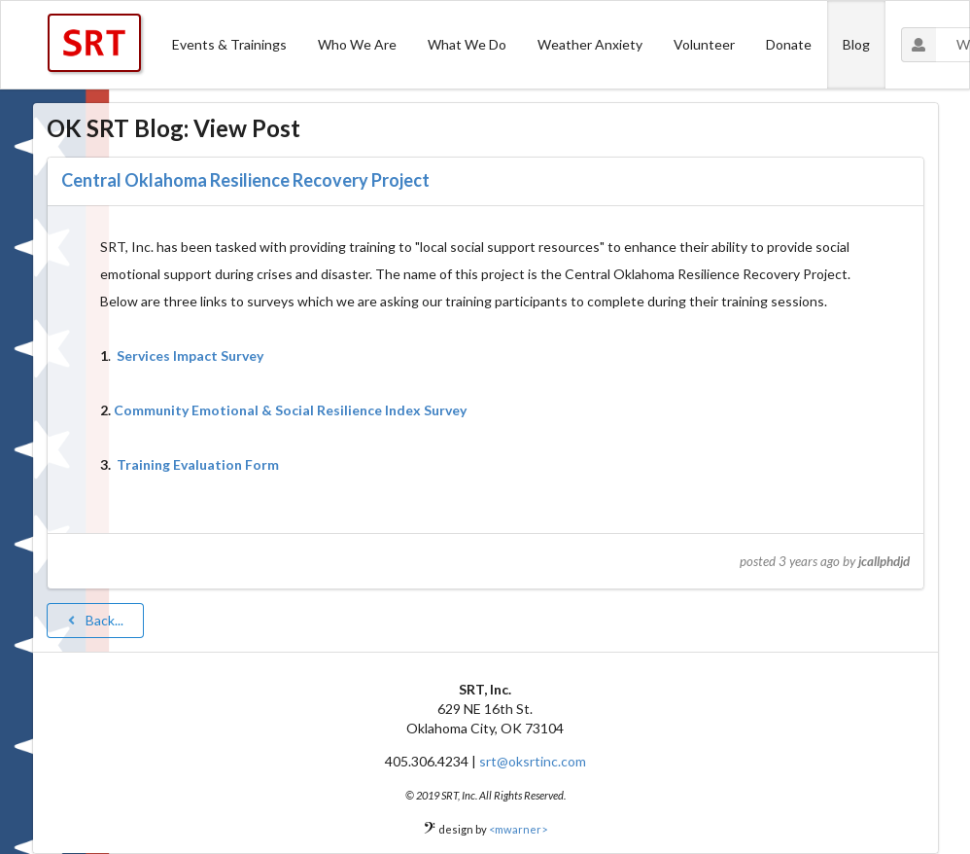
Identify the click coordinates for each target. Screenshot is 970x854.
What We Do (467, 44)
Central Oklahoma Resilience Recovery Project (245, 180)
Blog (856, 44)
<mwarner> (518, 829)
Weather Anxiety (589, 44)
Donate (789, 44)
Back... (94, 620)
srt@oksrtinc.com (532, 761)
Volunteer (704, 44)
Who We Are (357, 44)
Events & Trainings (229, 44)
